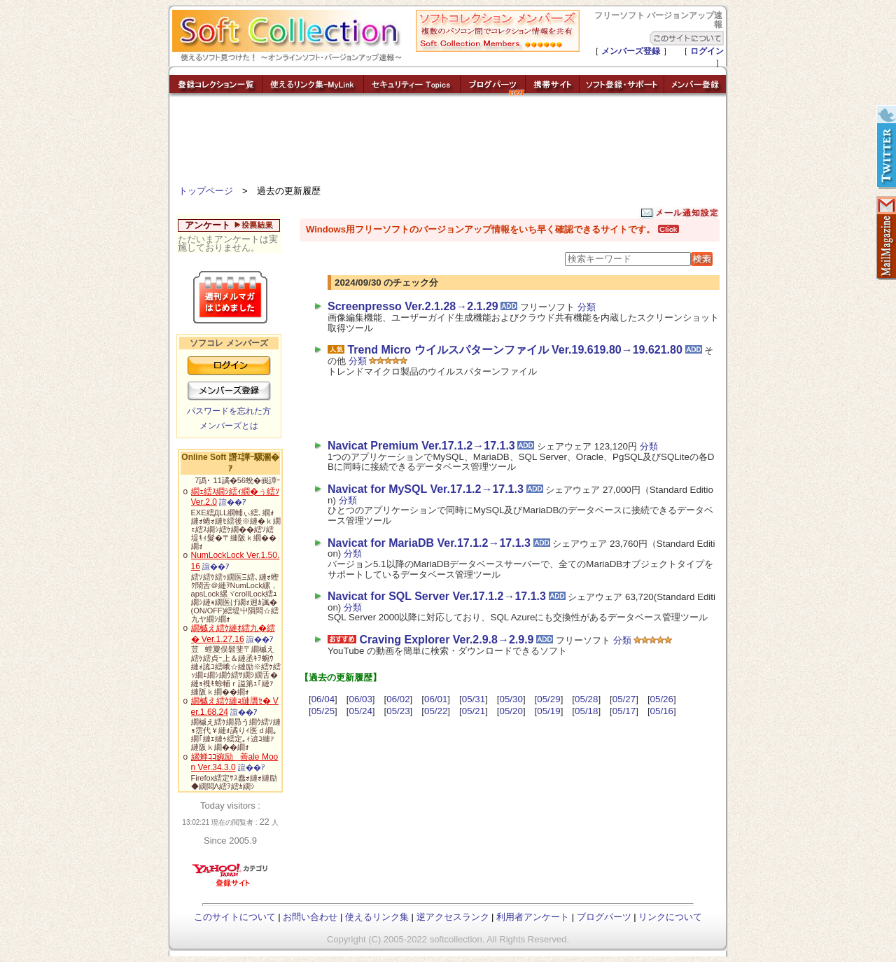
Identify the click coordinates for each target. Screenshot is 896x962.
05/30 (511, 699)
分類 (587, 307)
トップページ (205, 191)
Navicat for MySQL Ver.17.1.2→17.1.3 (426, 489)
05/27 (624, 699)
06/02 (398, 699)
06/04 (323, 699)
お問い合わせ (310, 917)
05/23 (398, 711)
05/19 (548, 711)
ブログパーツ (604, 917)
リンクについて (670, 917)
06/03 (360, 699)
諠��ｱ (232, 502)
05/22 (435, 711)
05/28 (586, 699)
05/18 (586, 711)
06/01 (435, 699)
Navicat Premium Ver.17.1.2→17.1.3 (421, 446)
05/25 (323, 711)
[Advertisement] (448, 143)
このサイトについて (235, 917)
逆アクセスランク (452, 917)
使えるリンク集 (377, 917)
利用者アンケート (532, 917)
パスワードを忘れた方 (229, 411)
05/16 (661, 711)
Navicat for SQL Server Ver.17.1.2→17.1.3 (437, 596)
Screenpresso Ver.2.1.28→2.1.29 (413, 306)
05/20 (511, 711)
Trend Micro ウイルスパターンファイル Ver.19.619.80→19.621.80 (514, 350)
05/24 (360, 711)
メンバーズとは (229, 426)
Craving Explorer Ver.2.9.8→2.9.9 (446, 640)
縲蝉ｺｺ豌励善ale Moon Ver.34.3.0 (235, 762)
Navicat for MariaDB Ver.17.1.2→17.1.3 (429, 543)
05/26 (661, 699)
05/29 (548, 699)
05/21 (473, 711)
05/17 (624, 711)
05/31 (473, 699)
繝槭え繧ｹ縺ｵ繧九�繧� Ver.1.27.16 (233, 633)
